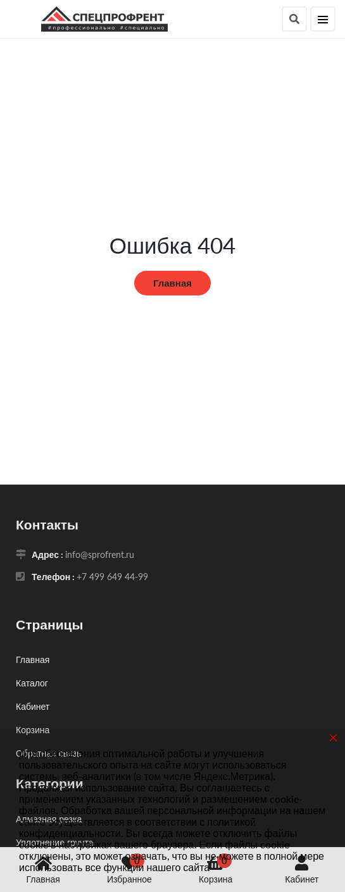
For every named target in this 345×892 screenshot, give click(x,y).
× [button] (333, 737)
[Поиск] (294, 19)
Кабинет (32, 706)
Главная (172, 282)
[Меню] (323, 19)
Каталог (32, 683)
